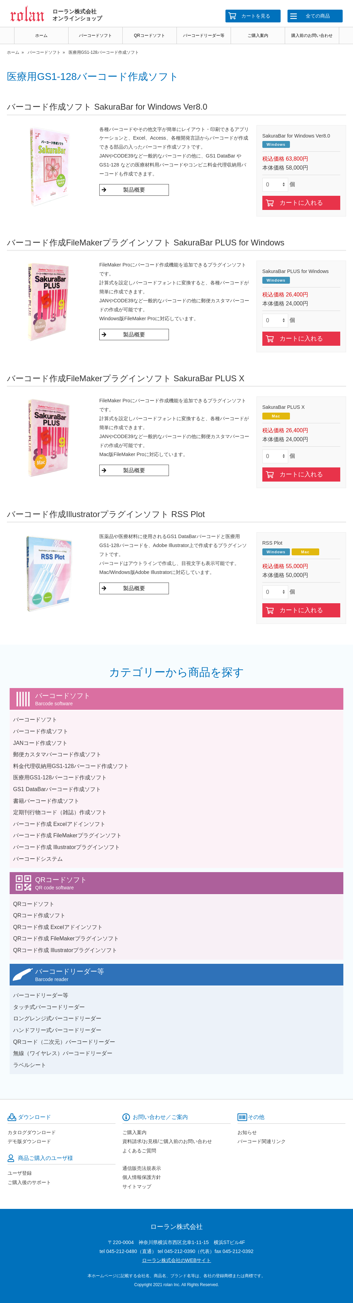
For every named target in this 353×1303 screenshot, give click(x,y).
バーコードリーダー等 (203, 35)
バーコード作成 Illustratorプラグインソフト (66, 847)
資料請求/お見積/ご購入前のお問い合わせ (167, 1141)
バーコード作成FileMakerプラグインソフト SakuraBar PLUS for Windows (145, 242)
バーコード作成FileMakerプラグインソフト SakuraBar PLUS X (125, 378)
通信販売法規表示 (141, 1168)
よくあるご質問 (139, 1150)
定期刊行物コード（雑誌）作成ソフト (60, 812)
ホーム (41, 35)
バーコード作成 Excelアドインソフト (59, 824)
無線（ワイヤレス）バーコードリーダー (62, 1053)
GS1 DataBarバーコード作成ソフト (57, 789)
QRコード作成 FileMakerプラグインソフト (66, 938)
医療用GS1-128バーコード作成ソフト (60, 777)
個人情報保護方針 (141, 1177)
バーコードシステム (38, 859)
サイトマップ (136, 1186)
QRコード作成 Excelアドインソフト (58, 927)
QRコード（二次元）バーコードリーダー (64, 1042)
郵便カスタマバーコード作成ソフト (57, 754)
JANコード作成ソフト (40, 743)
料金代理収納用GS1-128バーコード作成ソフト (71, 766)
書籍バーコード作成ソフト (46, 801)
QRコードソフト (149, 35)
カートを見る (255, 16)
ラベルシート (29, 1065)
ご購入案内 (258, 35)
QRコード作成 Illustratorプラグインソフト (65, 950)
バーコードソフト (95, 35)
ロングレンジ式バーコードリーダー (57, 1018)
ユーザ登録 (20, 1173)
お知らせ (247, 1132)
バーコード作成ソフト (40, 731)
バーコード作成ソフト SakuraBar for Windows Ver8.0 (107, 106)
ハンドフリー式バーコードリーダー (57, 1030)
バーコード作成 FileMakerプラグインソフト (67, 835)
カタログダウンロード (32, 1132)
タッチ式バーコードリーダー (49, 1007)
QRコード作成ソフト (39, 915)
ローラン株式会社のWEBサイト (176, 1260)
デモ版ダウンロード (29, 1141)
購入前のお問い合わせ (312, 35)
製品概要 (134, 190)
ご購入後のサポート (29, 1182)
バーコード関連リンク (262, 1141)
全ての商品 (318, 16)
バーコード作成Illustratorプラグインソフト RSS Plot (106, 514)
